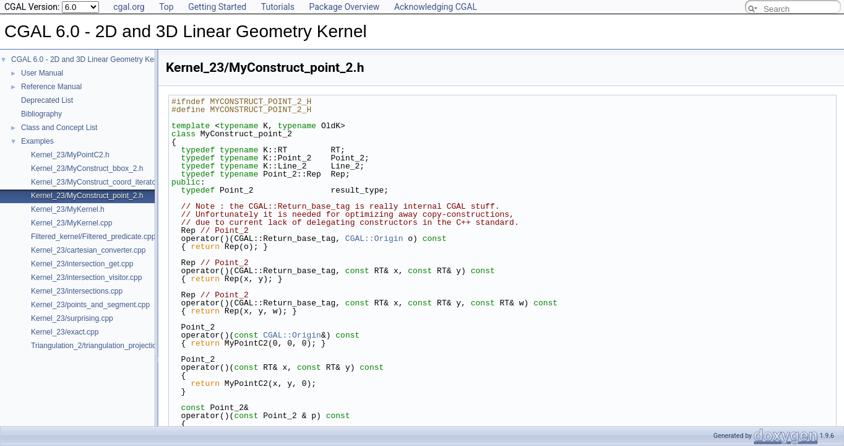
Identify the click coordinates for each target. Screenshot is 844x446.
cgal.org (128, 7)
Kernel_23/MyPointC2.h (70, 155)
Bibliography (41, 114)
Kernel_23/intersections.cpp (77, 291)
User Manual (42, 73)
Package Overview (344, 7)
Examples (37, 141)
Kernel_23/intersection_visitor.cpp (86, 277)
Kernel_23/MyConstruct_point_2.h (87, 195)
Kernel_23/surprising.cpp (72, 318)
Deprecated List (47, 100)
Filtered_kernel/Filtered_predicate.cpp (93, 236)
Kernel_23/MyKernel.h (68, 209)
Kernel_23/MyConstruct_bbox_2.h (87, 168)
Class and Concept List (59, 127)
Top (166, 7)
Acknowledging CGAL (435, 7)
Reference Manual (51, 86)
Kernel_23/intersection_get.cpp (82, 264)
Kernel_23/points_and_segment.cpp (90, 304)
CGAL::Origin (374, 238)
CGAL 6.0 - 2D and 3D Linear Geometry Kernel (88, 59)
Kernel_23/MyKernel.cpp (71, 223)
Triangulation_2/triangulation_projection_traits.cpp (113, 345)
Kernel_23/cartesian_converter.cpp (88, 250)
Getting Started (217, 7)
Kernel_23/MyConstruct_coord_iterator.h (97, 182)
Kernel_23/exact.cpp (64, 332)
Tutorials (278, 7)
